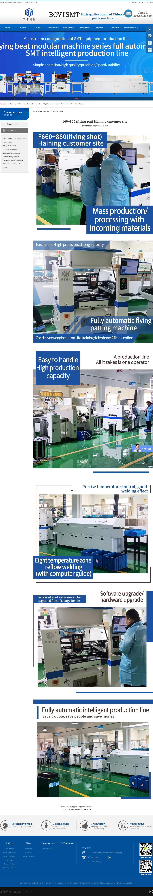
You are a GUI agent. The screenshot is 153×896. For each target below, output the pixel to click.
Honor (144, 2)
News (38, 28)
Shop (151, 2)
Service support (130, 28)
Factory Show (84, 28)
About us (99, 28)
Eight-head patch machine (51, 104)
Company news (28, 849)
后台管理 (48, 883)
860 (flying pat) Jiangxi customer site (79, 809)
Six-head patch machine (34, 104)
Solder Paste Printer (9, 856)
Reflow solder (65, 104)
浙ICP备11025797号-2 (65, 883)
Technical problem (28, 856)
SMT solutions (68, 28)
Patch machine (9, 849)
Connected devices (9, 864)
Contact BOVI (12, 130)
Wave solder (9, 860)
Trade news (28, 852)
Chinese (134, 2)
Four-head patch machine (18, 104)
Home (7, 28)
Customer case (53, 28)
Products (23, 28)
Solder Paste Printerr (77, 104)
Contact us (115, 28)
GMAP (55, 883)
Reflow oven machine (9, 852)
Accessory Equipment (9, 868)
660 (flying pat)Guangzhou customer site (79, 807)
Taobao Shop (29, 891)
